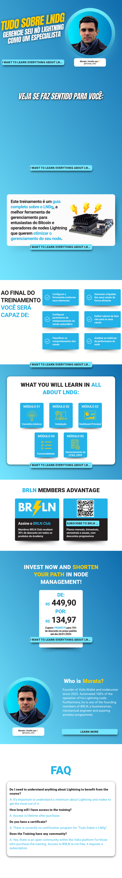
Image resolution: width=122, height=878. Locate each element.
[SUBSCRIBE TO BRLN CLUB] (82, 523)
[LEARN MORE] (90, 732)
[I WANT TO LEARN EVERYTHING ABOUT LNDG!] (33, 62)
